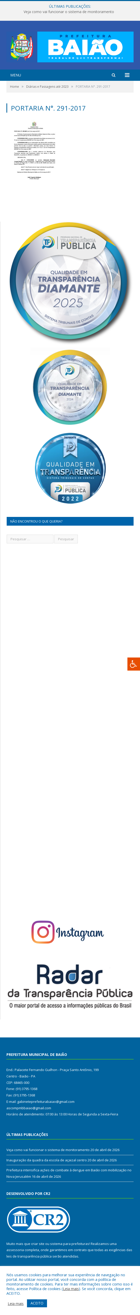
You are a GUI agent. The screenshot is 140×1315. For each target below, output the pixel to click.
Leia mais (71, 1288)
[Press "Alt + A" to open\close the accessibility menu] (133, 664)
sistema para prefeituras (69, 1243)
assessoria (15, 1250)
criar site (37, 1243)
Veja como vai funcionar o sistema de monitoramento (69, 11)
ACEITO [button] (37, 1303)
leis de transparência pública (29, 1256)
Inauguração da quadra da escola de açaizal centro (46, 1160)
